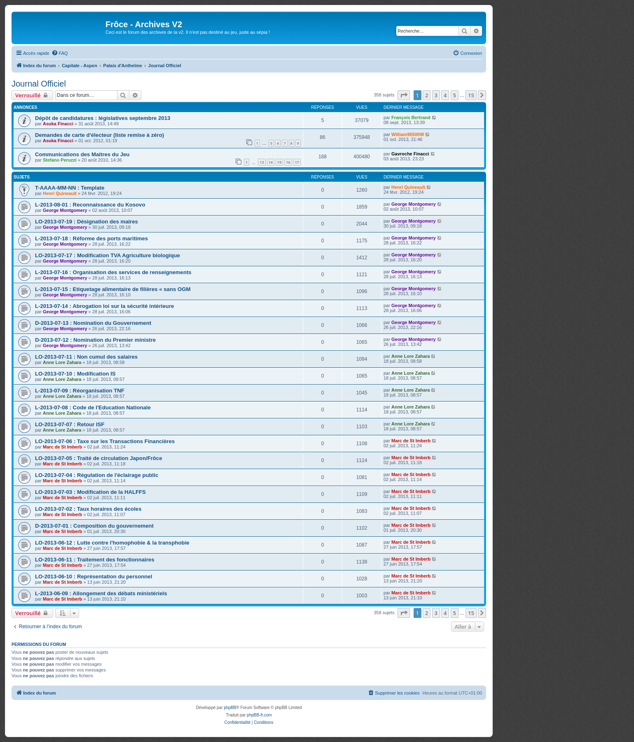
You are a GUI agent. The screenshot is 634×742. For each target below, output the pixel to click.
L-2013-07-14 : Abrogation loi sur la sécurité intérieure (104, 306)
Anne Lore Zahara (62, 362)
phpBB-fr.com (259, 715)
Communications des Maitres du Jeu (82, 154)
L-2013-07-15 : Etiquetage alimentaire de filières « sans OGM (112, 289)
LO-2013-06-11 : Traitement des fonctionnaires (94, 559)
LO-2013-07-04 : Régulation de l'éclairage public (96, 475)
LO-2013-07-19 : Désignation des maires (86, 221)
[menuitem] (59, 53)
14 (271, 162)
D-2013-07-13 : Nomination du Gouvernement (93, 323)
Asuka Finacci (58, 123)
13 (262, 162)
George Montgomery (65, 210)
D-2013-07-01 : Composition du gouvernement (94, 526)
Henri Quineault (60, 193)
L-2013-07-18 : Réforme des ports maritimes (91, 238)
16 (288, 162)
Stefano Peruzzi (60, 159)
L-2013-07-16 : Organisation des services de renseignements (113, 272)
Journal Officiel (39, 83)
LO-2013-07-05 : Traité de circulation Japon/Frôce (98, 458)
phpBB (230, 707)
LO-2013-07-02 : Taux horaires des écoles (88, 509)
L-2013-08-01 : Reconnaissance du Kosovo (90, 205)
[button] (404, 95)
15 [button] (471, 95)
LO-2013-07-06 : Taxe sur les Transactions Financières (105, 441)
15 (279, 162)
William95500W (407, 134)
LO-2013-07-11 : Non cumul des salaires (86, 357)
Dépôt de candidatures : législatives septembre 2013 (102, 118)
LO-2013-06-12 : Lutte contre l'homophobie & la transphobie (112, 543)
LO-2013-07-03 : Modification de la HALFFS (90, 492)
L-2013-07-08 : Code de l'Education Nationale (93, 407)
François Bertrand (410, 117)
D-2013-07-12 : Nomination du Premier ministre (95, 340)
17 (297, 162)
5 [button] (454, 95)
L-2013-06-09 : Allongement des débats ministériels (101, 593)
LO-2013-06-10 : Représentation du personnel (93, 576)
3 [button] (436, 95)
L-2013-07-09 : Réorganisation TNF (79, 390)
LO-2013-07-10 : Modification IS (75, 374)
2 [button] (426, 95)
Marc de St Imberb (62, 446)
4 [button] (445, 95)
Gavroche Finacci (410, 153)
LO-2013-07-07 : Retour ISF (70, 424)
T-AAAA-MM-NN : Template (69, 188)
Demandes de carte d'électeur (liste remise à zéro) (99, 135)
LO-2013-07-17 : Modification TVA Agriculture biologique (107, 255)
